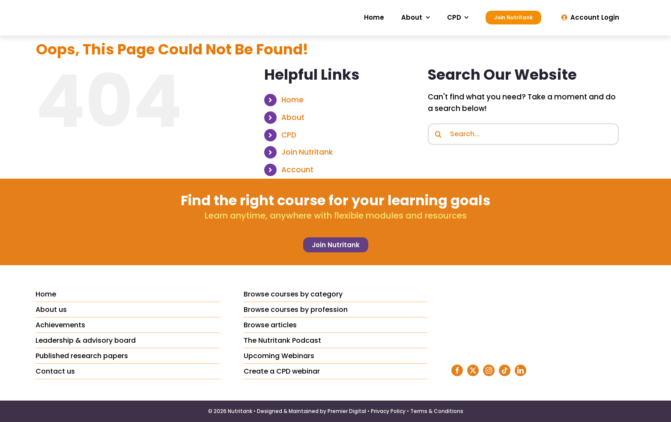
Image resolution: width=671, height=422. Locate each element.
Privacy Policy (388, 411)
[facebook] (457, 370)
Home (292, 100)
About (292, 117)
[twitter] (473, 370)
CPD (288, 135)
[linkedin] (520, 370)
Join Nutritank (307, 152)
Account (297, 170)
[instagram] (489, 370)
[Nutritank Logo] (91, 8)
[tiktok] (504, 370)
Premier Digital (347, 411)
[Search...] (523, 134)
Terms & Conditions (436, 411)
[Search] (438, 134)
